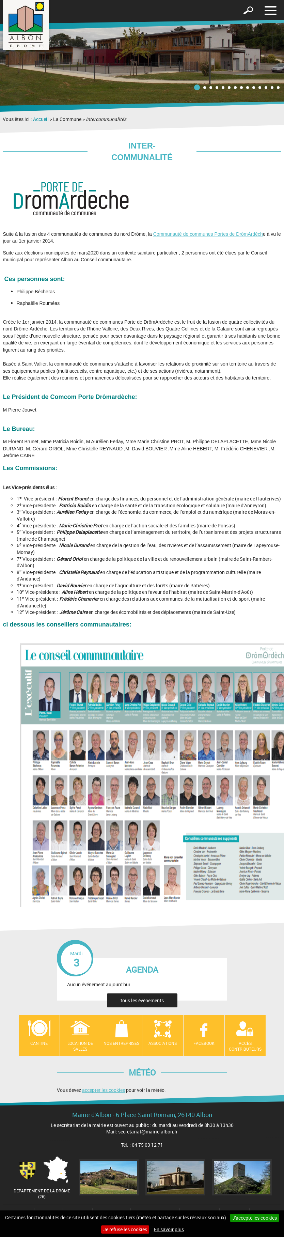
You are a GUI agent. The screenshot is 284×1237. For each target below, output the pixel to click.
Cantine (39, 1043)
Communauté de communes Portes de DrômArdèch (208, 234)
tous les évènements (142, 1000)
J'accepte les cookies (254, 1218)
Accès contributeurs (245, 1046)
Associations (162, 1043)
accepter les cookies (103, 1090)
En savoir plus (169, 1229)
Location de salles (80, 1046)
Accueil (41, 119)
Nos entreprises (121, 1043)
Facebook (204, 1043)
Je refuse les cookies (125, 1229)
